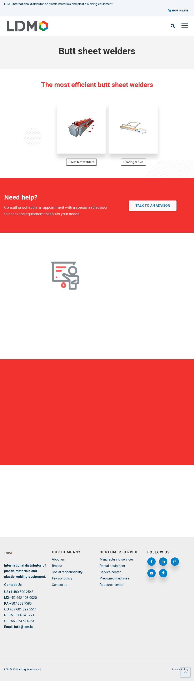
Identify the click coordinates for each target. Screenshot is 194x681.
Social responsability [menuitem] (67, 572)
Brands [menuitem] (57, 566)
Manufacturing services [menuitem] (117, 559)
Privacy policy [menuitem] (62, 578)
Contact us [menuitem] (59, 585)
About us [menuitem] (58, 559)
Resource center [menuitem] (112, 585)
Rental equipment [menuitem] (112, 566)
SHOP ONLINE (178, 10)
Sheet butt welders (81, 162)
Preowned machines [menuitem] (114, 578)
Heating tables (133, 162)
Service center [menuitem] (110, 572)
